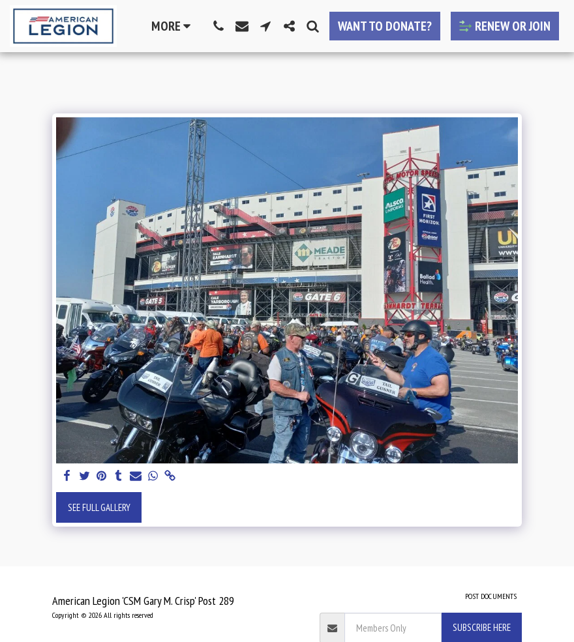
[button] (218, 26)
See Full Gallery (99, 507)
